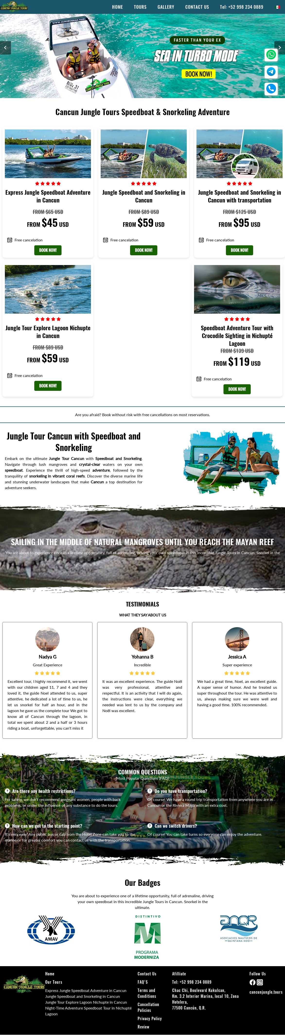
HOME (117, 7)
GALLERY (166, 7)
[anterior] (5, 48)
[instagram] (260, 983)
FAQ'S (143, 982)
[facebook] (253, 983)
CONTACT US (197, 7)
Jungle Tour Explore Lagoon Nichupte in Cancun (86, 1002)
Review (144, 1026)
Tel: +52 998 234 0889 (241, 7)
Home (49, 973)
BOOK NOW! (48, 250)
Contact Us (147, 973)
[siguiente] (279, 48)
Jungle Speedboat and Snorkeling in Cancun (82, 996)
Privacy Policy (150, 1018)
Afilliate (179, 973)
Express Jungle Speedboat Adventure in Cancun (85, 990)
